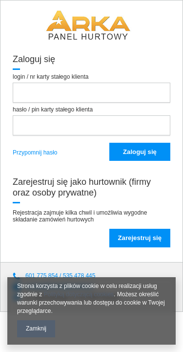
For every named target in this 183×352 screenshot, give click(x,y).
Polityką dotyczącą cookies (79, 294)
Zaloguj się (140, 151)
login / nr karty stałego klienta (50, 76)
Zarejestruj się (140, 238)
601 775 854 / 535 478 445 (60, 275)
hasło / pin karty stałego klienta (53, 109)
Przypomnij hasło (35, 152)
